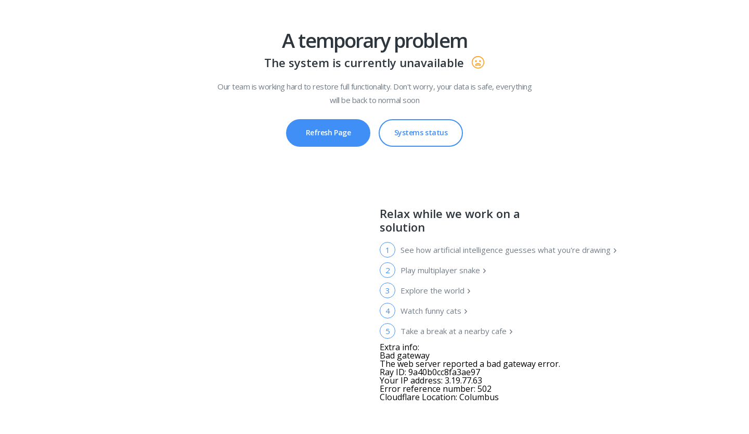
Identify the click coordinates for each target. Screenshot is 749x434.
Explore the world (436, 290)
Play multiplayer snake (444, 270)
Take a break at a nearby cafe (457, 331)
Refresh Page (328, 132)
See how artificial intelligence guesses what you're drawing (508, 250)
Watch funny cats (434, 310)
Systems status (421, 128)
